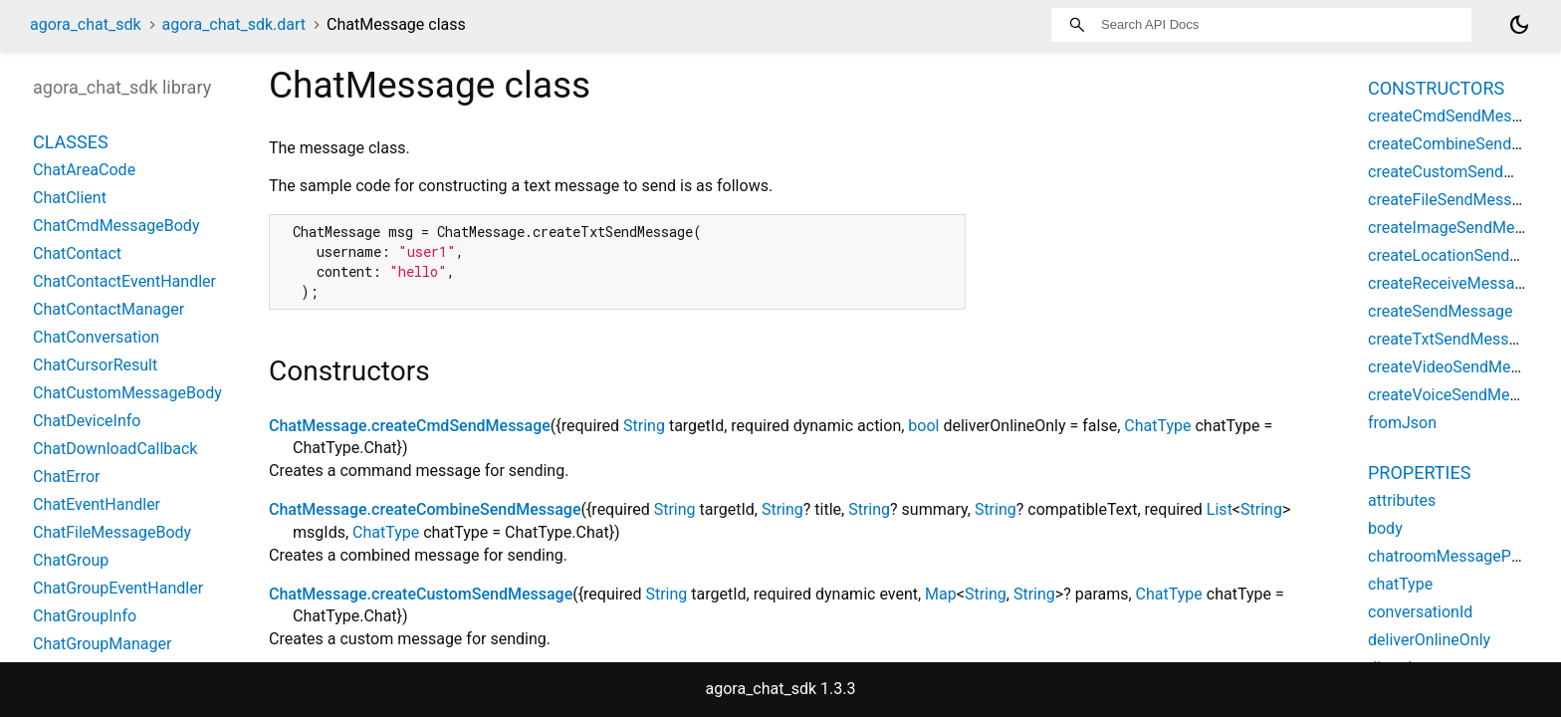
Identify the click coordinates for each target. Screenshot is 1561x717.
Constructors (1436, 88)
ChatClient (70, 197)
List (1219, 509)
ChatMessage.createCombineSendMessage (424, 509)
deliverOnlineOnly (1429, 639)
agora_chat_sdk (85, 24)
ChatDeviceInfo (86, 420)
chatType (1400, 584)
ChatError (67, 476)
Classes (71, 141)
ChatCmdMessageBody (116, 225)
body (1385, 528)
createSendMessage (1440, 311)
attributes (1402, 500)
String (644, 425)
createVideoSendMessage (1460, 367)
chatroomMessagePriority (1459, 556)
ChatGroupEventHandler (118, 588)
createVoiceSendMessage (1460, 394)
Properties (1419, 472)
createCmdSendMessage (1457, 116)
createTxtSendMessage (1451, 339)
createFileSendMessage (1453, 199)
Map (941, 594)
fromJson (1402, 422)
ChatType (1157, 425)
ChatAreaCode (84, 169)
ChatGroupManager (102, 643)
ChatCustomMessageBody (127, 392)
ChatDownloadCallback (115, 448)
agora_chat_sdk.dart (234, 24)
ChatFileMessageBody (112, 532)
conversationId (1420, 611)
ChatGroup (71, 560)
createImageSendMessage (1462, 227)
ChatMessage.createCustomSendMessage (420, 594)
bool (923, 425)
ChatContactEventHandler (124, 281)
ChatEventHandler (96, 504)
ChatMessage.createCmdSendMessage (410, 425)
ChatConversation (96, 337)
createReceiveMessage (1450, 283)
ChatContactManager (108, 309)
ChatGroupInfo (84, 615)
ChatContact (77, 253)
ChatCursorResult (95, 365)
